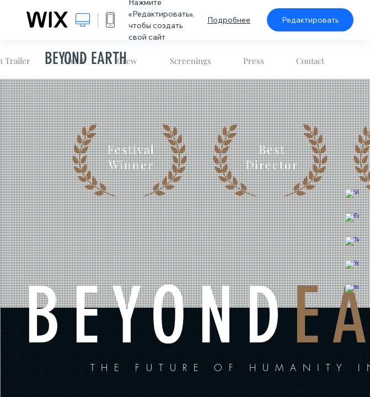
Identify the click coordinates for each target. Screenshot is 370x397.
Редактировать (310, 20)
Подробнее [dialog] (228, 20)
